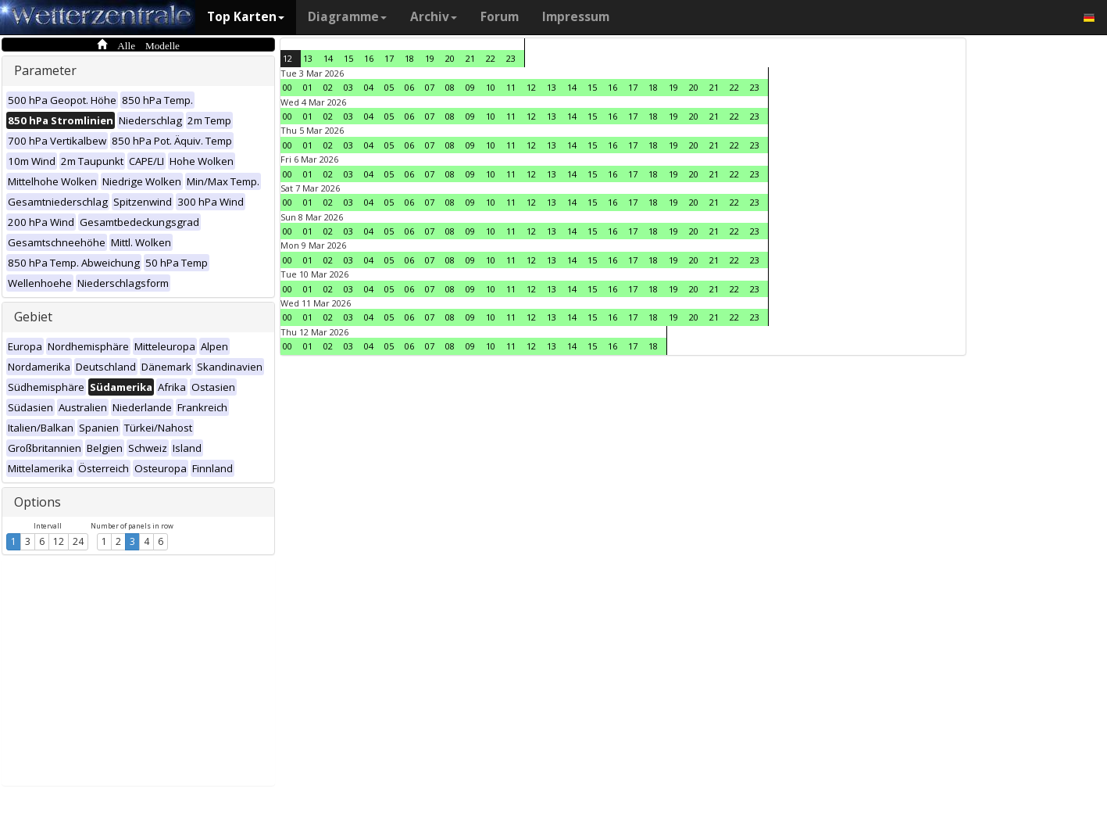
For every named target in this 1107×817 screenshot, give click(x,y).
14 (328, 58)
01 (307, 87)
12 (58, 541)
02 (328, 87)
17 (389, 58)
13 (307, 58)
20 (450, 58)
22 (490, 58)
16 (368, 58)
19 (429, 58)
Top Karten (245, 17)
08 (450, 87)
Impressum (575, 17)
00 (287, 87)
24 (78, 541)
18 (409, 58)
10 (490, 87)
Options (37, 502)
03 (348, 87)
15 (348, 58)
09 (470, 87)
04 (368, 87)
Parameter (45, 70)
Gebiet (33, 316)
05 (389, 87)
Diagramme (347, 17)
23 (511, 58)
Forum (499, 17)
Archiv (433, 17)
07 (429, 87)
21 (470, 58)
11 (511, 87)
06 (409, 87)
